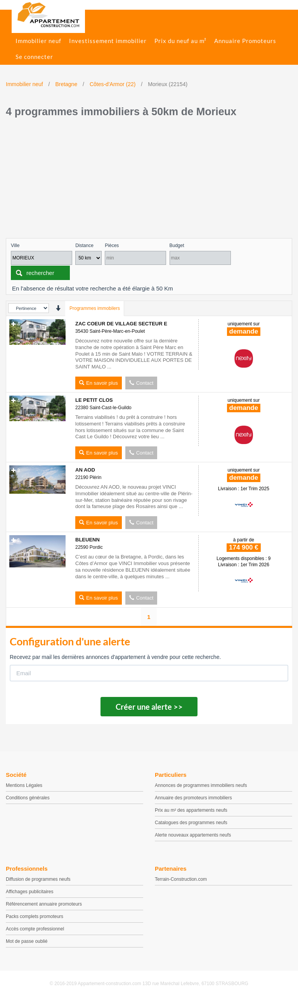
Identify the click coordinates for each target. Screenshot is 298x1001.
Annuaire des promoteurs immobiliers (193, 797)
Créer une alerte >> (149, 706)
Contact (141, 383)
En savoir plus (98, 383)
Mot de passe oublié (26, 941)
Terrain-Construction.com (181, 879)
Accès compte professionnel (35, 929)
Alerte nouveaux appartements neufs (193, 835)
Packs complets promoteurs (34, 916)
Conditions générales (28, 797)
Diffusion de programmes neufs (38, 879)
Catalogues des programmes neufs (191, 822)
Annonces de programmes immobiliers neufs (201, 785)
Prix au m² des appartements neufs (191, 810)
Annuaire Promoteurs (245, 40)
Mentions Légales (24, 785)
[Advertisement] (149, 180)
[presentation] (58, 308)
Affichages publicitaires (30, 891)
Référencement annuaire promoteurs (44, 904)
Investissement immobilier (108, 40)
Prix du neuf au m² (180, 40)
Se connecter (34, 56)
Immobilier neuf (38, 40)
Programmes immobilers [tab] (94, 308)
